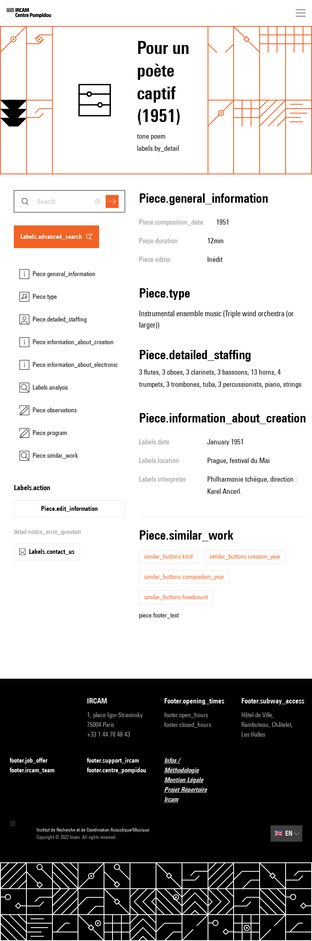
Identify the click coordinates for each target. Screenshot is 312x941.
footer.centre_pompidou (116, 770)
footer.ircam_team (37, 770)
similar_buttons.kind (168, 556)
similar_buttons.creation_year (245, 556)
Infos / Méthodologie (194, 765)
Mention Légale (188, 780)
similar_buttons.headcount (176, 597)
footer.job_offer (33, 761)
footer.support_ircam (117, 761)
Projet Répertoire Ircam (194, 794)
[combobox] (69, 201)
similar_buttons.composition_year (184, 577)
